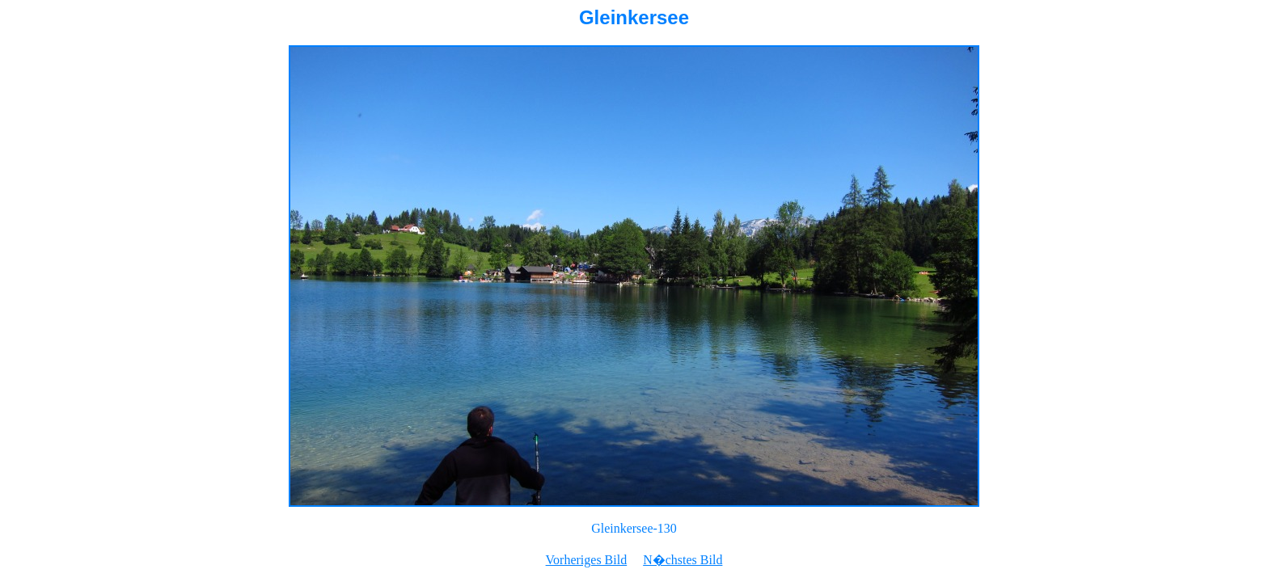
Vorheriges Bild (587, 560)
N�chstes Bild (682, 560)
